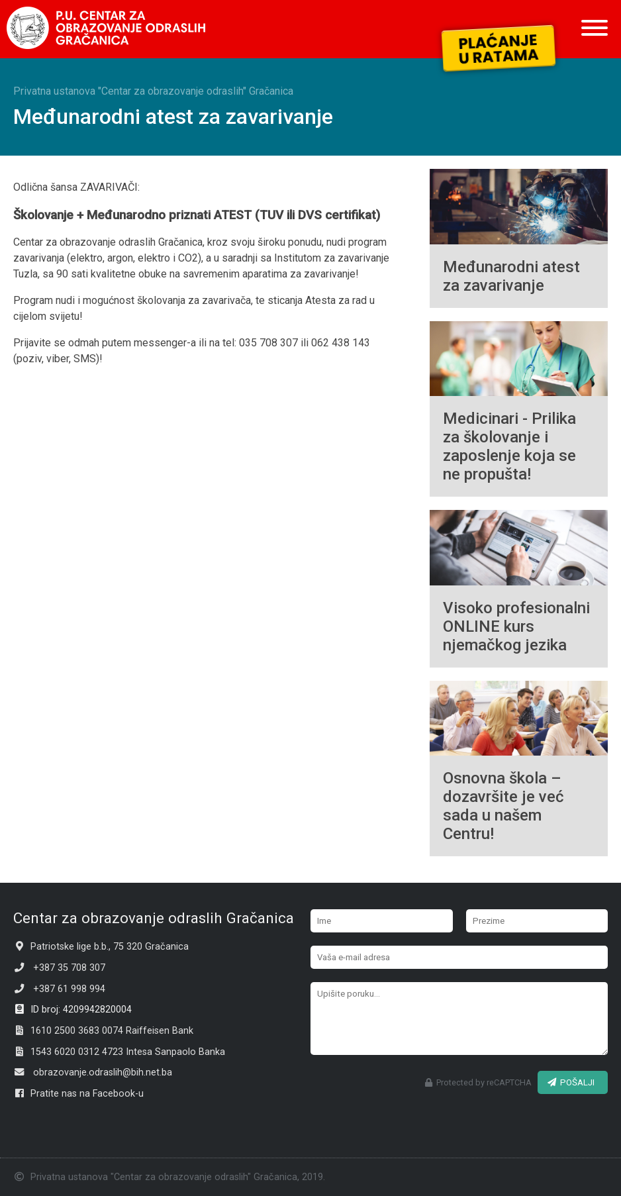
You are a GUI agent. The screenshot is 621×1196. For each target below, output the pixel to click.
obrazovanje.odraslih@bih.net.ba (92, 1072)
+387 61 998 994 (59, 989)
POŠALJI (571, 1082)
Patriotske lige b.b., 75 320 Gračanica (101, 946)
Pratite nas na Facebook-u (78, 1093)
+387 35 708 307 (59, 967)
